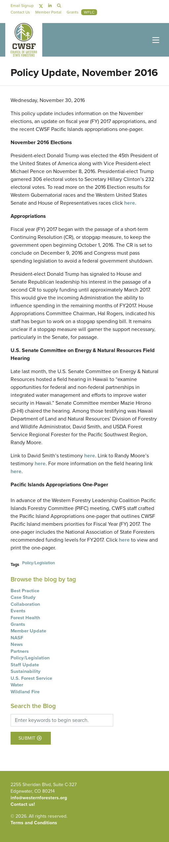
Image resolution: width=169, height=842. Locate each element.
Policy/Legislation (38, 563)
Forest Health (25, 617)
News (17, 644)
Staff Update (25, 664)
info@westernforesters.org (39, 797)
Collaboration (25, 604)
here (129, 203)
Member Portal (48, 12)
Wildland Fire (25, 691)
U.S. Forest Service (31, 678)
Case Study (23, 597)
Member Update (28, 630)
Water (17, 684)
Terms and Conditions (34, 822)
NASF (17, 637)
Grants (18, 624)
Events (18, 610)
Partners (20, 651)
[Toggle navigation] (154, 40)
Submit (30, 738)
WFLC (89, 12)
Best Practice (25, 590)
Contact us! (23, 804)
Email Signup (22, 6)
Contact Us (20, 12)
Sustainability (26, 671)
